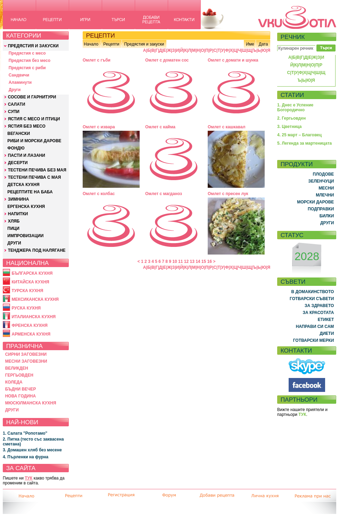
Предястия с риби (27, 67)
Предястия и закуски (144, 44)
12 (186, 261)
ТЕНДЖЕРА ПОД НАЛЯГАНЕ (37, 250)
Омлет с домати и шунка (233, 60)
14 (198, 261)
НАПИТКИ (18, 213)
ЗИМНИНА (18, 199)
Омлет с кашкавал (226, 126)
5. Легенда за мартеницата (304, 143)
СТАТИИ (292, 94)
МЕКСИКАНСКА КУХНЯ (35, 299)
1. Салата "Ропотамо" (25, 433)
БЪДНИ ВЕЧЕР (20, 389)
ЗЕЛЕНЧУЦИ (321, 181)
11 (180, 261)
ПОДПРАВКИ (321, 209)
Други (15, 89)
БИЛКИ (327, 216)
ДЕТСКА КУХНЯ (23, 184)
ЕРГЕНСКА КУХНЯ (26, 206)
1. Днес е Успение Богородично (295, 107)
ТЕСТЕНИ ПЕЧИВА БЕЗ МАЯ (37, 170)
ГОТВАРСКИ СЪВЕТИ (312, 298)
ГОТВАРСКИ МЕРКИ (313, 340)
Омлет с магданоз (163, 193)
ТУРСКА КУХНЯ (27, 290)
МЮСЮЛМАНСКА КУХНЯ (30, 403)
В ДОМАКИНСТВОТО (312, 291)
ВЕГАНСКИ (18, 133)
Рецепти (111, 44)
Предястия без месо (29, 60)
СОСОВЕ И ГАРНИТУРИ (32, 97)
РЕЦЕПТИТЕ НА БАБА (29, 192)
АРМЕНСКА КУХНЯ (30, 334)
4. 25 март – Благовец (299, 134)
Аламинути (20, 82)
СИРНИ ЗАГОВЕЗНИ (26, 354)
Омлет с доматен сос (167, 60)
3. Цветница (289, 126)
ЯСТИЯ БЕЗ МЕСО (27, 126)
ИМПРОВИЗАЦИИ (25, 235)
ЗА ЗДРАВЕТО (319, 305)
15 (203, 261)
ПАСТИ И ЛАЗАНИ (26, 155)
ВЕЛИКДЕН (16, 368)
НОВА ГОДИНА (20, 396)
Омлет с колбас (99, 193)
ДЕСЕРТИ (18, 162)
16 (209, 261)
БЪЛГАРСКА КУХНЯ (31, 273)
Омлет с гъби (96, 60)
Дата (263, 44)
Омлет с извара (99, 126)
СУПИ (13, 111)
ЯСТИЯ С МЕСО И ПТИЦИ (34, 118)
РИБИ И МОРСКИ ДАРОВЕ (34, 140)
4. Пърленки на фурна (25, 456)
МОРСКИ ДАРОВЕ (315, 202)
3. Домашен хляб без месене (32, 450)
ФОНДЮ (15, 148)
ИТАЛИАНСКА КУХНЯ (33, 316)
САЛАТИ (16, 104)
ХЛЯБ (14, 221)
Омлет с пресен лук (228, 193)
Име (250, 44)
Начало (91, 44)
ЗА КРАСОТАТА (318, 312)
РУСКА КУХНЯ (26, 308)
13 (192, 261)
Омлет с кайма (160, 126)
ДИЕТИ (327, 333)
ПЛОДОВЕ (323, 174)
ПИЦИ (13, 228)
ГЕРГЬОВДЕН (19, 375)
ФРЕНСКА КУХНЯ (29, 325)
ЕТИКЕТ (326, 319)
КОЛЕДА (14, 382)
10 (174, 261)
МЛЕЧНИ (325, 195)
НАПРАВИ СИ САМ (315, 326)
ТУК (28, 478)
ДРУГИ (14, 243)
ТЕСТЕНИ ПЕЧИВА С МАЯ (34, 177)
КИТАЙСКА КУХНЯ (30, 282)
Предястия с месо (27, 53)
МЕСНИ (326, 188)
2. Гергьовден (291, 118)
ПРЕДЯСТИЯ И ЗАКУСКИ (33, 45)
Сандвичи (19, 75)
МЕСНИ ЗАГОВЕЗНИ (26, 361)
